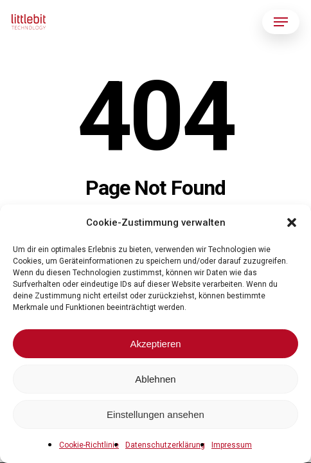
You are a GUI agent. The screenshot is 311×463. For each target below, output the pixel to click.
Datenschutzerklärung (165, 444)
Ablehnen (155, 379)
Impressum (231, 444)
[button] (291, 222)
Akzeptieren (155, 343)
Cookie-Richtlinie (89, 444)
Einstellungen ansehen (155, 414)
